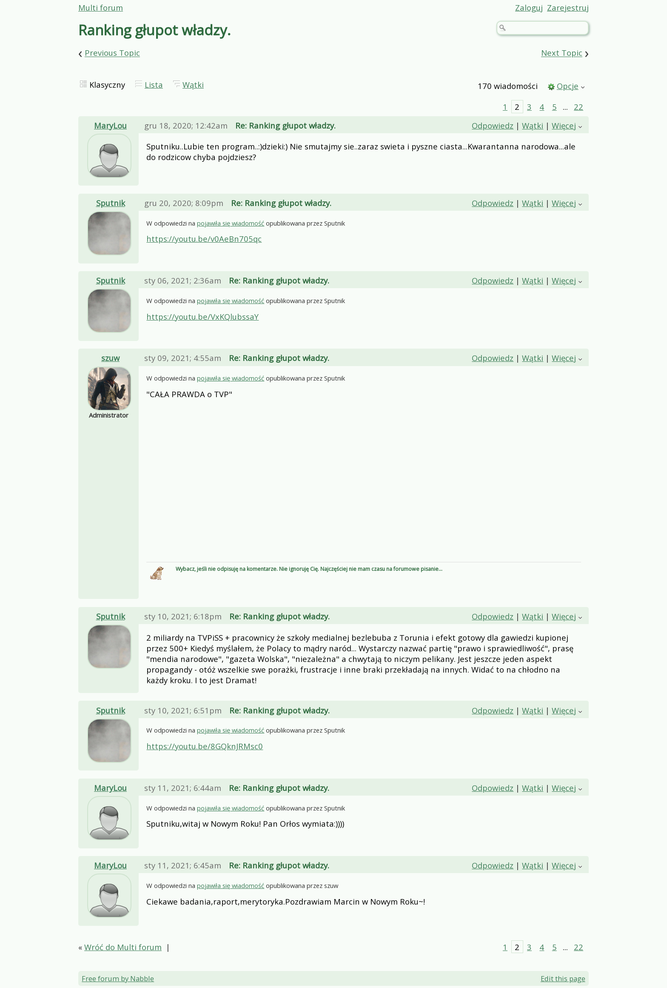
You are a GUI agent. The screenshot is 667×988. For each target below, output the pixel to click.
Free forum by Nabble (118, 978)
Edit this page (563, 978)
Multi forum (100, 7)
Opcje (568, 85)
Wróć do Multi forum (123, 947)
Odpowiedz (492, 125)
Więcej (564, 125)
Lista (154, 84)
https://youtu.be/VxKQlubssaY (202, 316)
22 (578, 106)
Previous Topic (112, 53)
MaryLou (110, 125)
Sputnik (110, 203)
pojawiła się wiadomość (230, 223)
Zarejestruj (568, 7)
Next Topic (561, 53)
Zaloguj (529, 7)
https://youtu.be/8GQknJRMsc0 (204, 746)
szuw (110, 357)
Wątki (193, 84)
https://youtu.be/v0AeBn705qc (204, 238)
